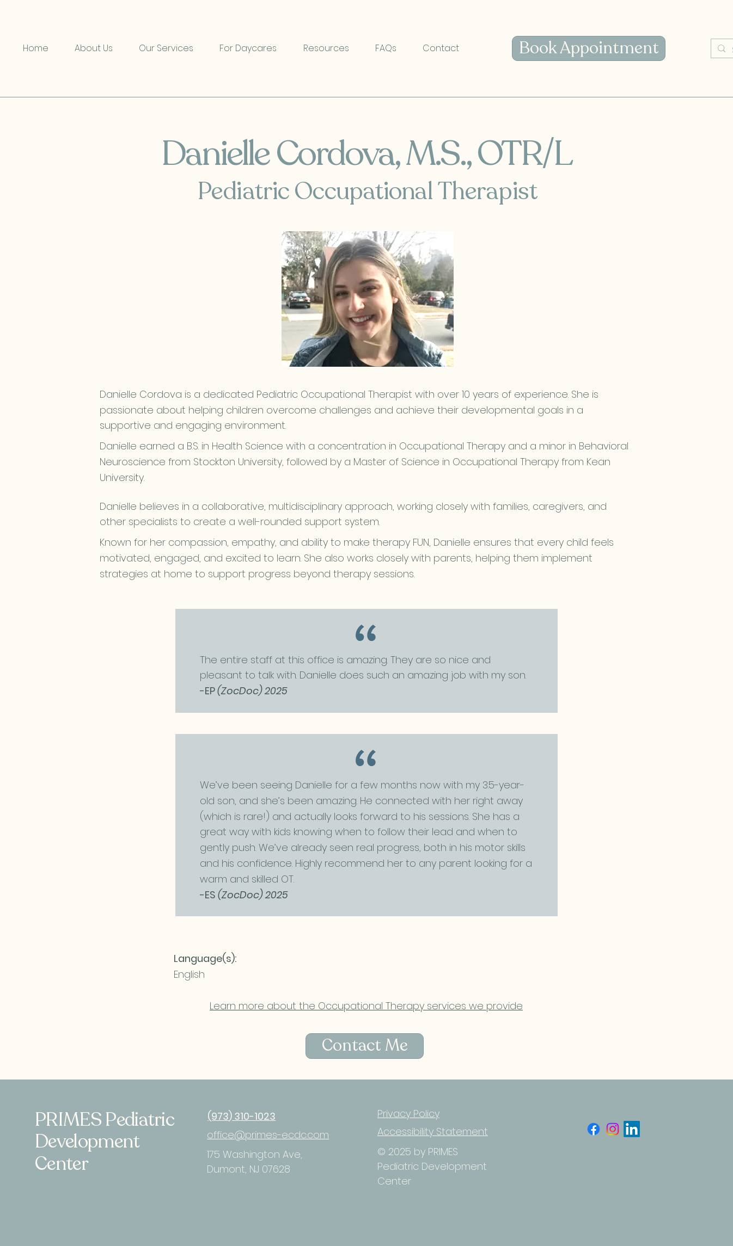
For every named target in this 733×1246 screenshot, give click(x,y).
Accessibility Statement (432, 1131)
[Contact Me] (365, 1046)
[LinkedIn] (632, 1129)
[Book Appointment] (588, 48)
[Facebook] (593, 1129)
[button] (94, 48)
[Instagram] (612, 1129)
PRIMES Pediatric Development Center (104, 1142)
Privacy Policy (408, 1113)
